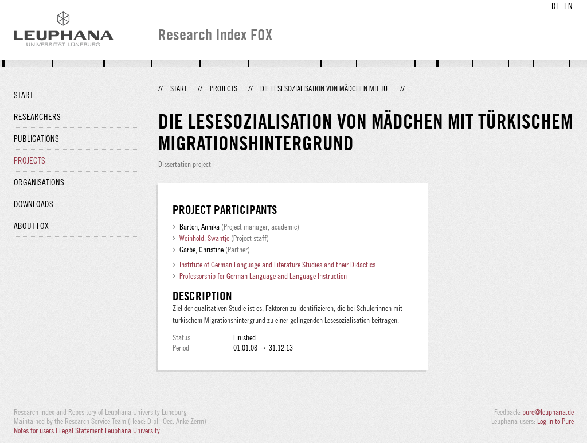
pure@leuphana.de (548, 412)
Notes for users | (36, 430)
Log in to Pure (555, 421)
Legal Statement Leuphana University (109, 430)
